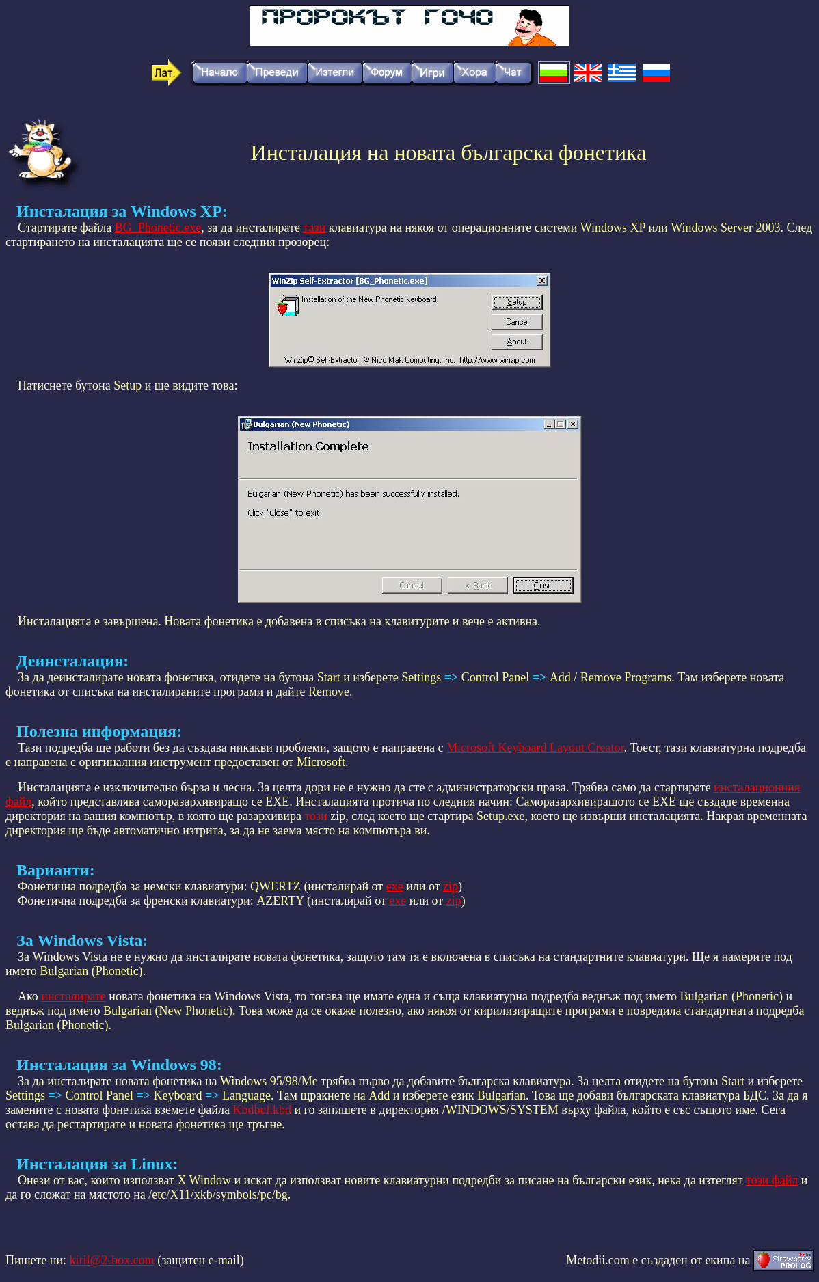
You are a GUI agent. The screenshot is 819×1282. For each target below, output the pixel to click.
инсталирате (73, 996)
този (315, 816)
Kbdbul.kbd (261, 1110)
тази (314, 227)
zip (450, 886)
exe (394, 886)
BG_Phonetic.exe (158, 227)
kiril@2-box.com (112, 1260)
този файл (772, 1180)
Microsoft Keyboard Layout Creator (534, 747)
